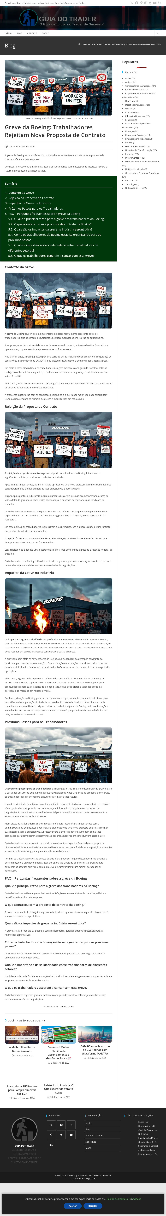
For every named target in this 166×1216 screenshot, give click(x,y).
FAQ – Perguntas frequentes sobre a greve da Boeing (42, 214)
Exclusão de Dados (102, 1175)
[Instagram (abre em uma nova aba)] (148, 3)
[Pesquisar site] (157, 33)
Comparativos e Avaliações (138, 85)
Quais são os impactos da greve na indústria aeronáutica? (50, 229)
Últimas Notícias (133, 188)
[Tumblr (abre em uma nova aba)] (152, 3)
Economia (130, 112)
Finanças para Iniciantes (137, 138)
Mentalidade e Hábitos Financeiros (142, 161)
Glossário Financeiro (135, 146)
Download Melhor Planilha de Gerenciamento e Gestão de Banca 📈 (58, 1053)
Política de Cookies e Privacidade (124, 1198)
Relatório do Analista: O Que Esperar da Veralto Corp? (58, 1088)
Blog (87, 1129)
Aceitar (73, 1205)
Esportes (129, 119)
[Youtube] (71, 1134)
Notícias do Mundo (134, 169)
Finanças (129, 131)
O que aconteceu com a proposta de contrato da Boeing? (49, 224)
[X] (51, 1124)
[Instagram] (71, 1124)
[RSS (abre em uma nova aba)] (159, 3)
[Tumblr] (61, 1134)
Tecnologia (130, 184)
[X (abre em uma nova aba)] (136, 3)
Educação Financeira (135, 116)
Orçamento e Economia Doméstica (142, 173)
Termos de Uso (84, 1175)
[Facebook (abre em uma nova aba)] (140, 3)
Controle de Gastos (134, 89)
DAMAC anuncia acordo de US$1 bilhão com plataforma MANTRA (95, 1049)
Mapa (88, 1147)
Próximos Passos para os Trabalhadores (34, 208)
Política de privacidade (65, 1175)
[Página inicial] (79, 44)
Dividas (128, 108)
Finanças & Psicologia (135, 135)
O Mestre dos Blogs (81, 1178)
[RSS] (51, 1144)
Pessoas (129, 180)
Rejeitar (92, 1205)
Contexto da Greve (19, 193)
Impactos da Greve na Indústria (28, 203)
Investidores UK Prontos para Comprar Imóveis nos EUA (22, 1090)
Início (88, 1123)
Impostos (129, 154)
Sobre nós (90, 1141)
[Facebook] (61, 1124)
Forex (128, 142)
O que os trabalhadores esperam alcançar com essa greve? (51, 256)
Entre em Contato (94, 1135)
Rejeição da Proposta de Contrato (29, 198)
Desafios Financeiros (135, 104)
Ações (128, 78)
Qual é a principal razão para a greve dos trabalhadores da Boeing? (56, 219)
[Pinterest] (51, 1134)
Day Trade (130, 100)
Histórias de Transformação (138, 150)
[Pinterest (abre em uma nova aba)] (144, 3)
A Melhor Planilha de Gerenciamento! (22, 1049)
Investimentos (132, 157)
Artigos (128, 82)
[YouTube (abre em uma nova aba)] (156, 3)
